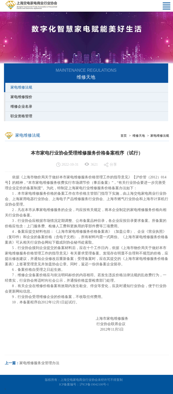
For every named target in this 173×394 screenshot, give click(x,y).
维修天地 (139, 135)
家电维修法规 (20, 87)
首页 (124, 135)
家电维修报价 (20, 97)
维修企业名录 (20, 106)
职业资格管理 (20, 116)
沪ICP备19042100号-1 (94, 384)
